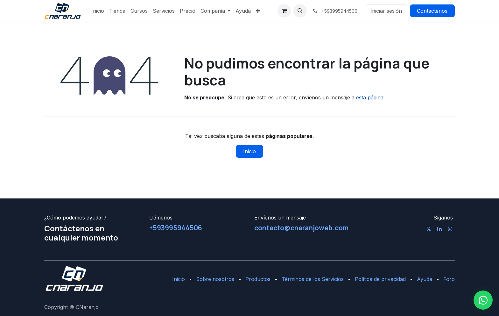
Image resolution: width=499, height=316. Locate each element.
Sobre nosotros (215, 279)
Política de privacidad (380, 279)
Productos (258, 279)
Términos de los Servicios (313, 279)
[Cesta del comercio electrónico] (284, 11)
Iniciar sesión (386, 11)
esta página (369, 97)
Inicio (249, 151)
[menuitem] (98, 10)
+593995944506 (175, 227)
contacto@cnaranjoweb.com (301, 227)
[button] (300, 11)
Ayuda (424, 279)
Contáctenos (432, 11)
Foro (449, 279)
